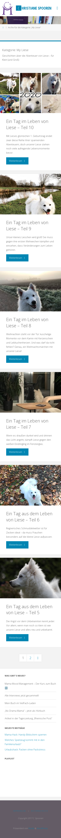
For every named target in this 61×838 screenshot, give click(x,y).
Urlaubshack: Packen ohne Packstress (25, 749)
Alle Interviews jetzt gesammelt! (22, 695)
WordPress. (42, 828)
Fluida (31, 828)
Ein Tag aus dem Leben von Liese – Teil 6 (29, 517)
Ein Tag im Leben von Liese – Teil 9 (27, 225)
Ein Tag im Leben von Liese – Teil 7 (27, 424)
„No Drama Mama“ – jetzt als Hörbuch (25, 710)
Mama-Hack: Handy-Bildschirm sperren (26, 734)
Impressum (19, 811)
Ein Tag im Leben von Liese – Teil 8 (27, 322)
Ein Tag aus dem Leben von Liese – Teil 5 (29, 609)
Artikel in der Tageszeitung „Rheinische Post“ (28, 718)
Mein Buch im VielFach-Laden (20, 703)
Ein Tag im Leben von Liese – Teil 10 (27, 124)
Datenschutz (39, 811)
